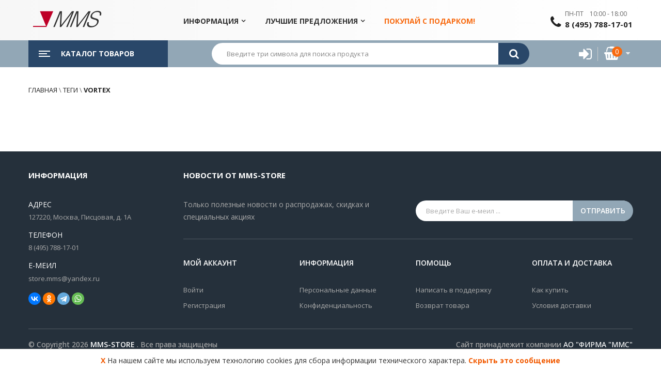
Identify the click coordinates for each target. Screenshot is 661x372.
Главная (42, 90)
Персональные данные (338, 290)
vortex (96, 90)
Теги (70, 90)
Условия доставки (561, 305)
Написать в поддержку (454, 290)
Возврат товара (442, 305)
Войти (193, 290)
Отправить (602, 210)
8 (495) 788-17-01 (599, 24)
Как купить (550, 290)
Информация (211, 21)
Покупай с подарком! (429, 21)
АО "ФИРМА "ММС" (598, 344)
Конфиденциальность (336, 305)
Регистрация (204, 305)
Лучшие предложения (311, 21)
